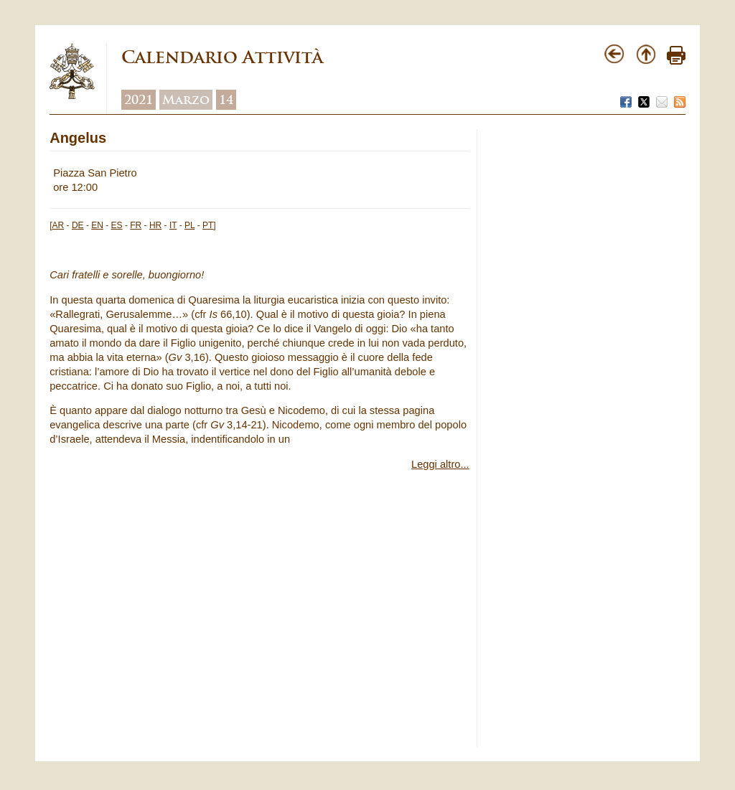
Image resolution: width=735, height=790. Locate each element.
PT (207, 225)
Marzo (186, 100)
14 (226, 100)
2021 (138, 100)
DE (78, 225)
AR (58, 225)
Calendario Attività (222, 57)
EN (97, 225)
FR (135, 225)
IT (173, 225)
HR (155, 225)
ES (117, 225)
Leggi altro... (440, 464)
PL (189, 225)
